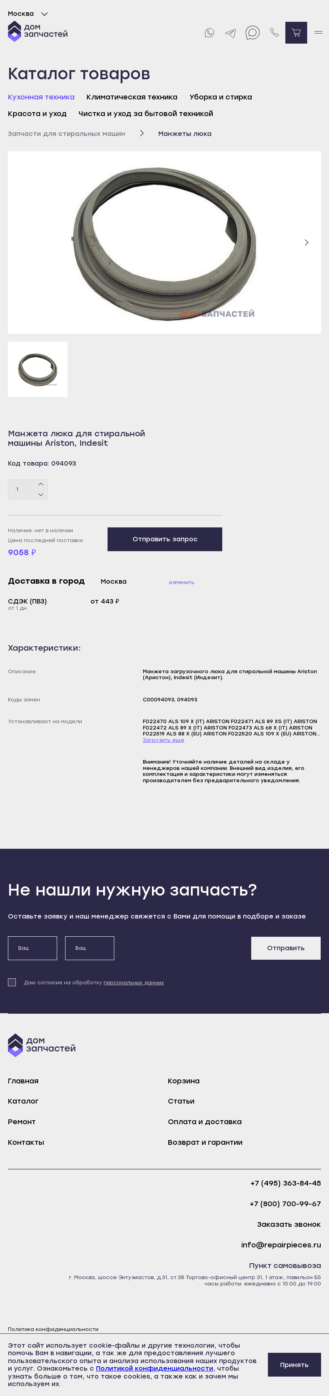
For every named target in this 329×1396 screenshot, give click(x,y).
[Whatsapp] (209, 33)
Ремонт (22, 1121)
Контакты (26, 1142)
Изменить (181, 582)
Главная (23, 1081)
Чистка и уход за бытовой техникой (146, 113)
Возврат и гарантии (205, 1142)
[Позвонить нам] (274, 33)
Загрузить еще (163, 740)
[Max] (253, 33)
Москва (29, 14)
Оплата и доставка (205, 1121)
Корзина (184, 1081)
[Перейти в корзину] (296, 33)
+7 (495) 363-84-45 (285, 1183)
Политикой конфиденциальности (154, 1368)
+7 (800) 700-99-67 (285, 1204)
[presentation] (182, 951)
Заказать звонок (289, 1224)
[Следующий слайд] (306, 242)
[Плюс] (41, 484)
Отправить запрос (165, 539)
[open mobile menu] (318, 33)
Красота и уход (37, 113)
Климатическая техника (132, 97)
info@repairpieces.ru (281, 1245)
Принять (294, 1365)
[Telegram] (231, 33)
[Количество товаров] (28, 489)
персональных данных (134, 982)
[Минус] (41, 494)
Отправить (286, 948)
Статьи (181, 1101)
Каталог (23, 1101)
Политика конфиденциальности (53, 1329)
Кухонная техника (41, 97)
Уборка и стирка (220, 97)
